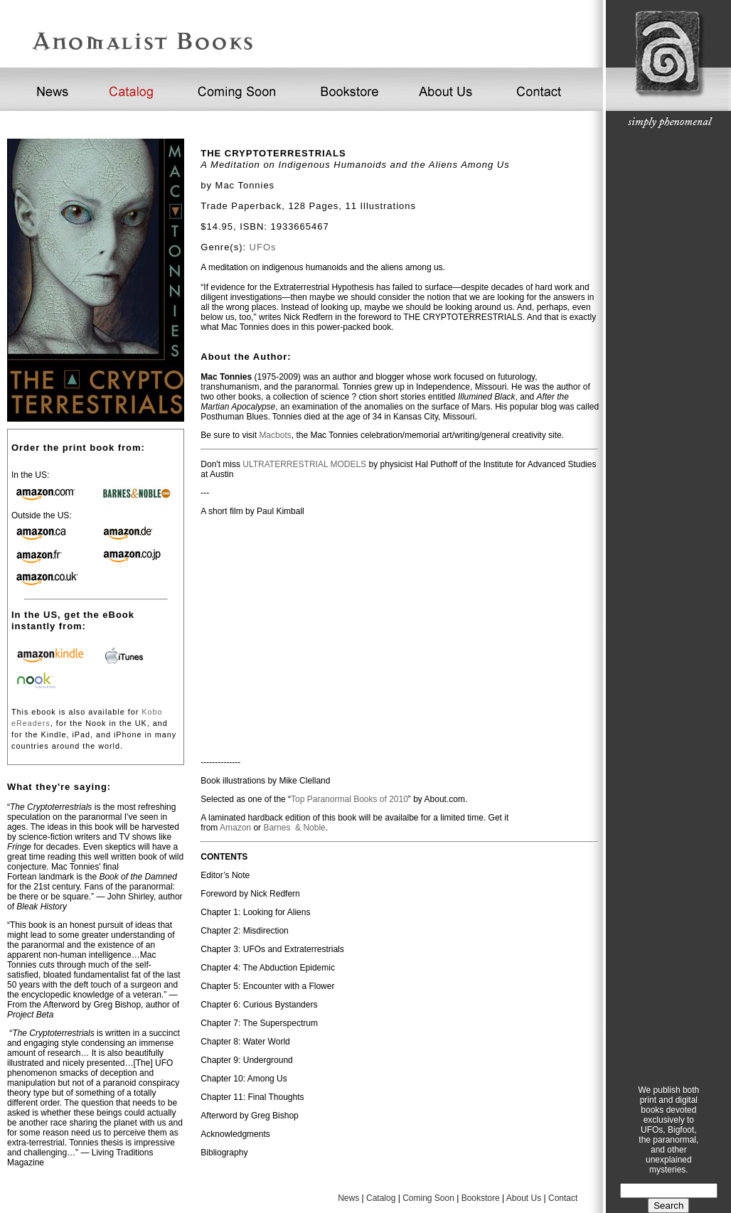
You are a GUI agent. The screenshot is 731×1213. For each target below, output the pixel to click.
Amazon (235, 828)
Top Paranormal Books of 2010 (349, 799)
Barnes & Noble (294, 828)
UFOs (263, 247)
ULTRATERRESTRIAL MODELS (304, 464)
